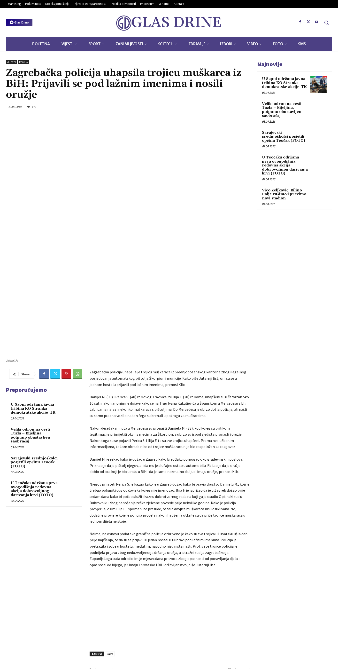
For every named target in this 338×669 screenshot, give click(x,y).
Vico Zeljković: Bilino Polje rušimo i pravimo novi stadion (284, 194)
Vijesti (11, 62)
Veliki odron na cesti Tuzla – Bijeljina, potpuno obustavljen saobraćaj (30, 358)
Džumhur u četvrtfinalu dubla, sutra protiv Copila (215, 600)
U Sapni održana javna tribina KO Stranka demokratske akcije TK (33, 331)
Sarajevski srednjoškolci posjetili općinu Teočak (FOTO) (34, 384)
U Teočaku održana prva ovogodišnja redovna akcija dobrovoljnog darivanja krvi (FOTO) (34, 411)
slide (110, 576)
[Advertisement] (170, 531)
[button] (326, 22)
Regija (23, 62)
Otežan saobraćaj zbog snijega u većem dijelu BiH (127, 600)
